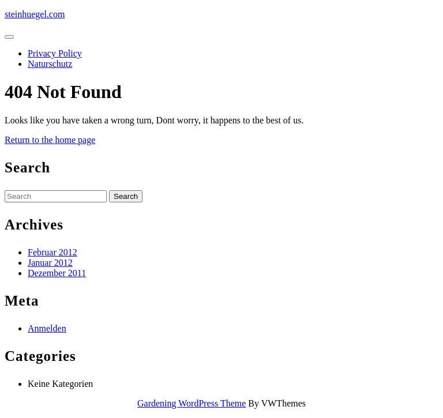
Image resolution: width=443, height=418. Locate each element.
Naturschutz (50, 64)
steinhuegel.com (35, 14)
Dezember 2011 (57, 273)
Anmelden (47, 328)
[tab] (9, 37)
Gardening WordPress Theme (191, 403)
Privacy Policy (55, 53)
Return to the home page (50, 140)
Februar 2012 (52, 252)
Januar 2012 (50, 263)
